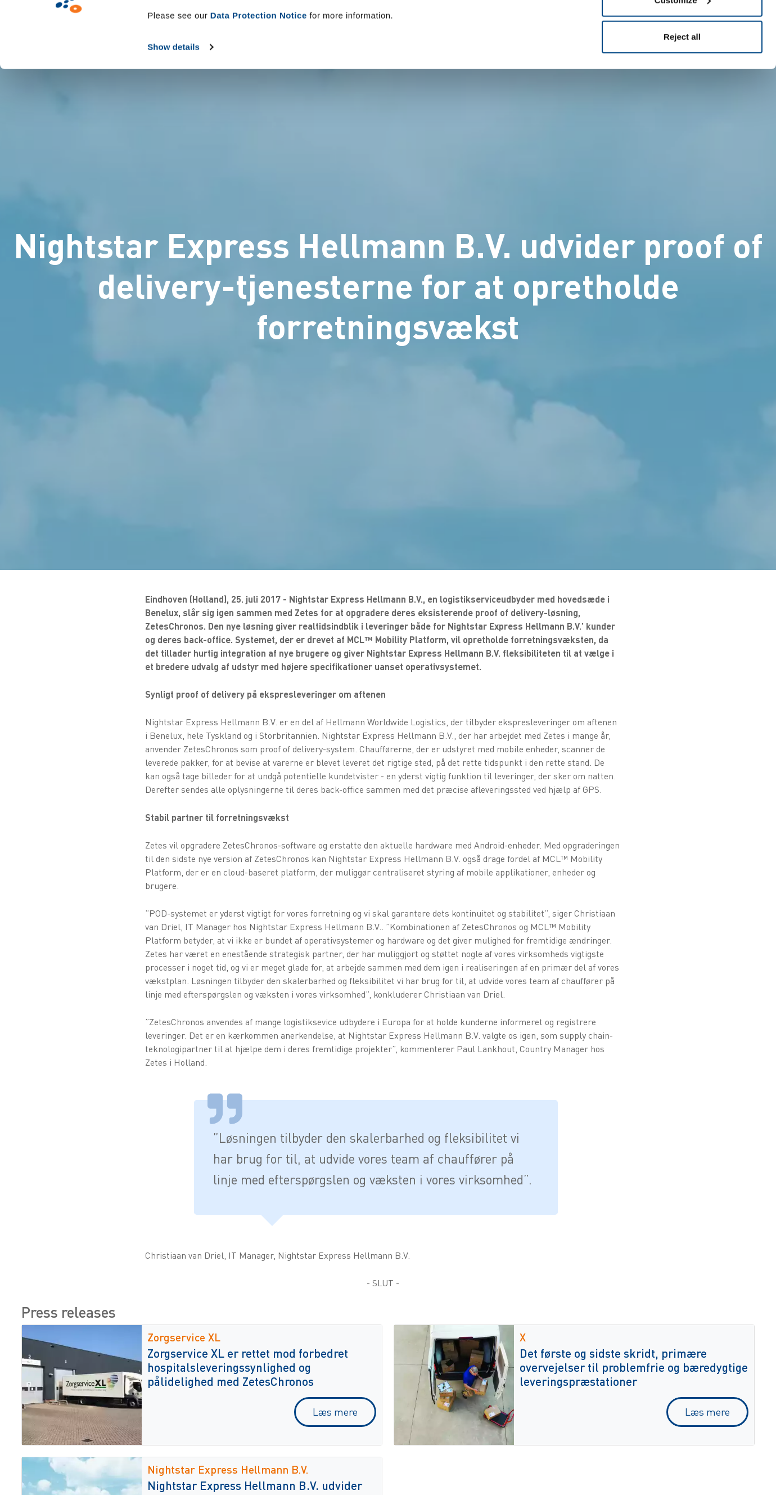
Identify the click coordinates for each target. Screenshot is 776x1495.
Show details (173, 113)
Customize (683, 66)
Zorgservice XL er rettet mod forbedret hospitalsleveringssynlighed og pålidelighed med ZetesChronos (247, 1367)
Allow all (682, 29)
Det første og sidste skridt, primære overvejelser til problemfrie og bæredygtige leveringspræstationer (634, 1367)
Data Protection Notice (258, 82)
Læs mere (335, 1412)
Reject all (682, 103)
